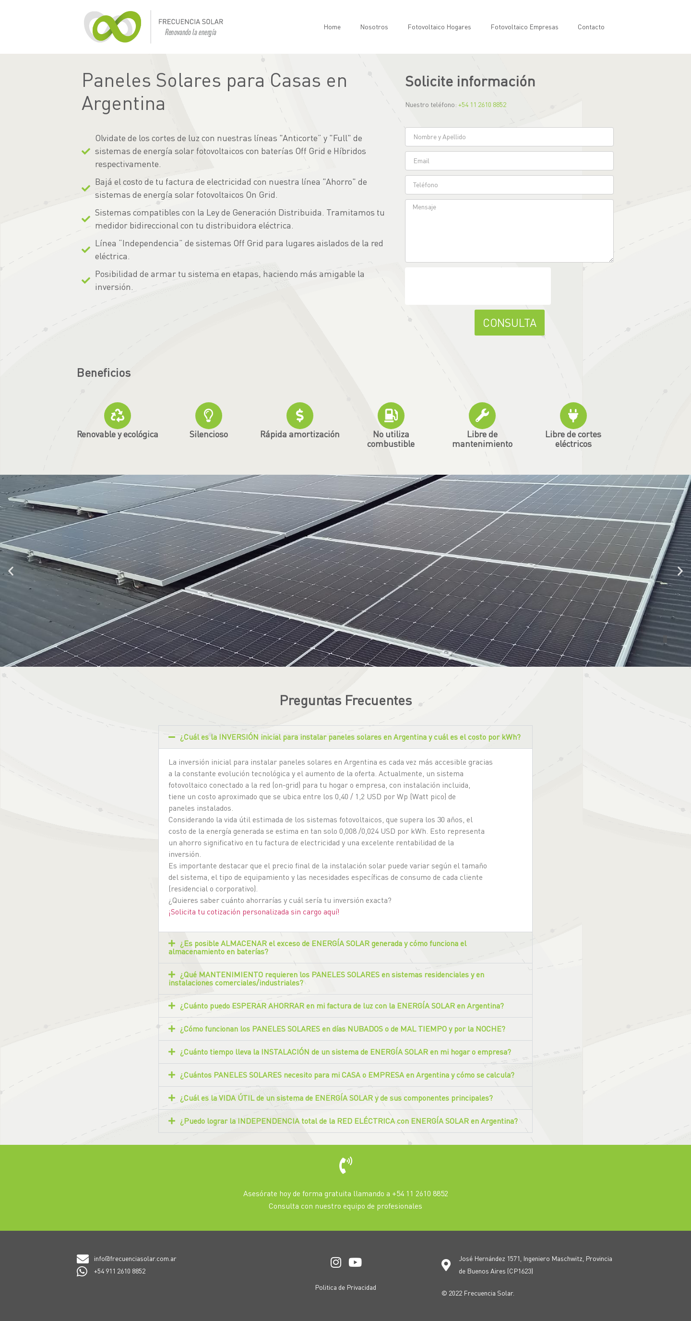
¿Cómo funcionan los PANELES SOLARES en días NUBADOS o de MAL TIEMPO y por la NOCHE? (342, 1028)
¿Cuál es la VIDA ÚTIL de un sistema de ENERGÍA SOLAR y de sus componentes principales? (336, 1098)
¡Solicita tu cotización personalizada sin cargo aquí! (254, 911)
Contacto (591, 27)
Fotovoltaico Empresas (524, 27)
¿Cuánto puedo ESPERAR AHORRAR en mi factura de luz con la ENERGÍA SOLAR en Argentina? (342, 1005)
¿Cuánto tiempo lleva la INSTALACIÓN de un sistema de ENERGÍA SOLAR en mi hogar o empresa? (345, 1052)
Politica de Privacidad (345, 1287)
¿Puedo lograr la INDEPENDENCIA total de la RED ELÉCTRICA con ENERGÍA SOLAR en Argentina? (349, 1121)
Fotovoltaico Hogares (439, 27)
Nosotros (374, 27)
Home (332, 27)
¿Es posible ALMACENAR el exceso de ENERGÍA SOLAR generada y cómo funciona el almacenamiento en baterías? (317, 947)
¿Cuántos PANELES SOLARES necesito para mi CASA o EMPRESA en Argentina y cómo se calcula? (347, 1075)
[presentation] (478, 286)
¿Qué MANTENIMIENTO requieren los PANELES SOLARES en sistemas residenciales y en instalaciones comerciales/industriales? (326, 978)
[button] (11, 570)
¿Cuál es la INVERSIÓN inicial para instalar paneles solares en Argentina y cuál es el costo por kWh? (350, 737)
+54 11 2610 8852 (482, 104)
